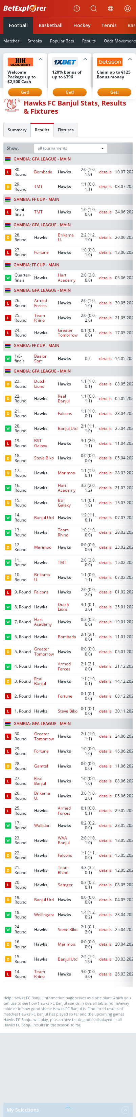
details (105, 172)
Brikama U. (66, 237)
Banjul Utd (67, 428)
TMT (38, 186)
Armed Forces (40, 303)
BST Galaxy (40, 443)
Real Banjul (64, 398)
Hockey (82, 25)
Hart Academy (66, 277)
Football (18, 25)
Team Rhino (39, 318)
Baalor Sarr (40, 358)
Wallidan (42, 825)
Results (89, 41)
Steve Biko (44, 458)
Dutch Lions (39, 383)
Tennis (109, 25)
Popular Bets (62, 41)
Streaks (35, 41)
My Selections (68, 1110)
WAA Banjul (64, 840)
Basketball (51, 25)
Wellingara (44, 914)
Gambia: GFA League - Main (38, 159)
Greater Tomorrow (67, 332)
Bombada (43, 172)
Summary (17, 130)
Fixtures (66, 130)
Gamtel (41, 766)
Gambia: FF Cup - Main (32, 199)
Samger (65, 885)
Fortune (41, 252)
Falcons (65, 413)
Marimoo (66, 473)
